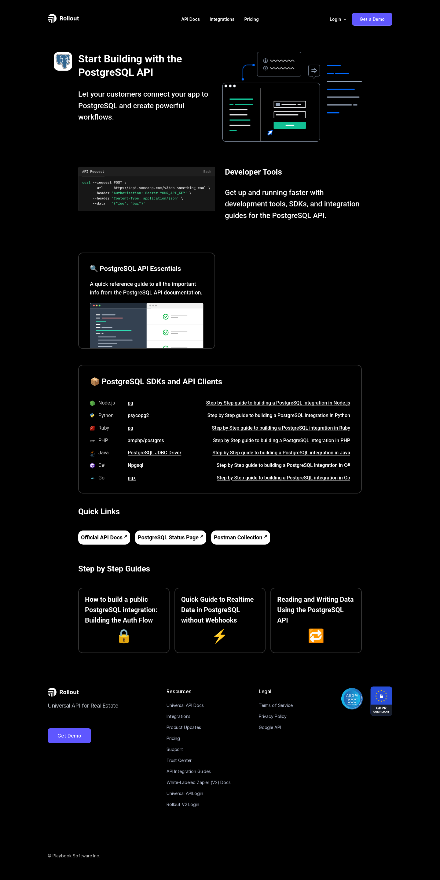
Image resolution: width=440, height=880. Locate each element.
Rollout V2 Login (183, 804)
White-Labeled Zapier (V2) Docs (199, 782)
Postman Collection (238, 537)
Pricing (251, 19)
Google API (270, 727)
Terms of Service (276, 705)
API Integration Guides (189, 771)
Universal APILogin (185, 793)
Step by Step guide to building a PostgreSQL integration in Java (281, 453)
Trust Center (179, 760)
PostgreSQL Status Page (168, 537)
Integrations (222, 19)
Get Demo (69, 736)
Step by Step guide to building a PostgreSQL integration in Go (283, 478)
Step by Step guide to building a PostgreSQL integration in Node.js (278, 403)
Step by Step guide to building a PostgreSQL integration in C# (283, 465)
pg (130, 403)
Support (175, 749)
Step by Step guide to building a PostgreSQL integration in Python (278, 415)
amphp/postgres (146, 440)
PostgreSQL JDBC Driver (154, 453)
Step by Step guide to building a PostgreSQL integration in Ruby (281, 428)
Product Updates (184, 727)
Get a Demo (372, 19)
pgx (132, 478)
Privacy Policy (273, 716)
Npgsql (135, 465)
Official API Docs (102, 537)
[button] (338, 19)
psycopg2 (138, 415)
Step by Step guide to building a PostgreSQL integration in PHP (281, 440)
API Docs (190, 19)
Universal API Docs (185, 705)
